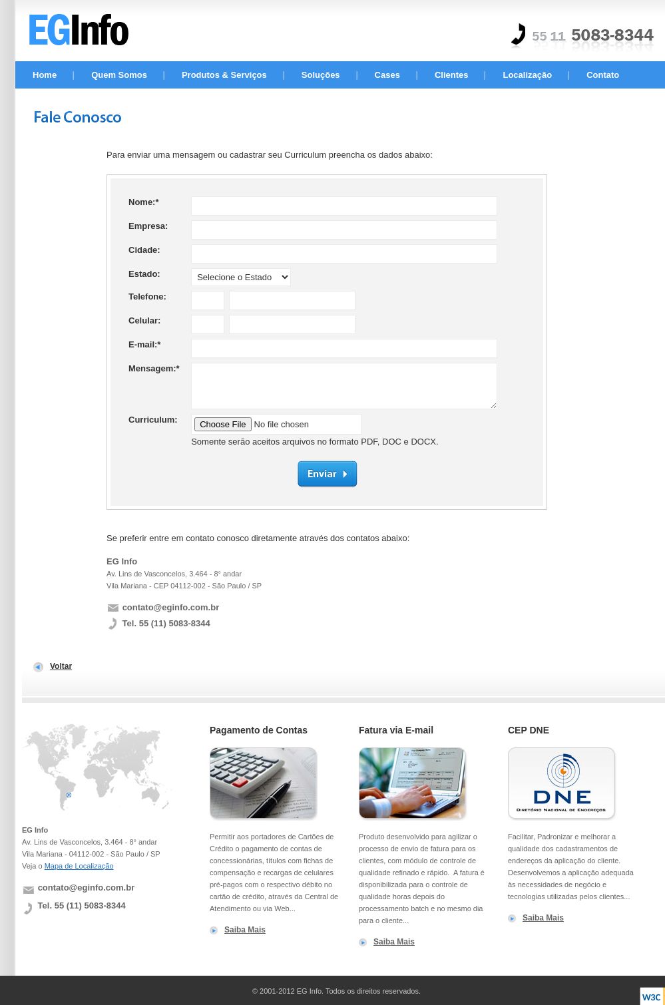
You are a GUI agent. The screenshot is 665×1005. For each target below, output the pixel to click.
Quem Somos (119, 75)
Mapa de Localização (79, 866)
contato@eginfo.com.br (171, 607)
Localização (527, 75)
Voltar (61, 666)
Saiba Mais (245, 929)
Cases (387, 75)
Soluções (321, 75)
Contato (602, 75)
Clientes (452, 75)
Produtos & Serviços (224, 75)
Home (45, 75)
